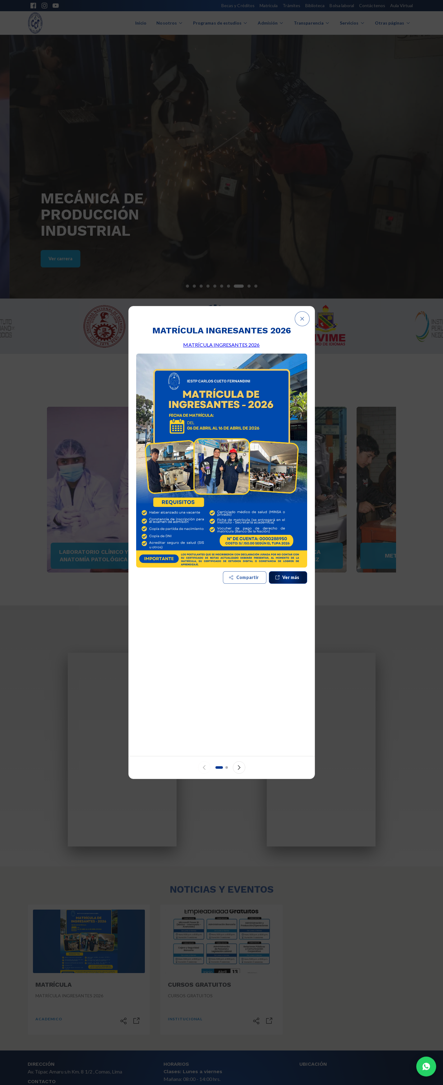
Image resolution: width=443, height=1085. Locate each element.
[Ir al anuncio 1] (219, 767)
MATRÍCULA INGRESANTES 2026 (221, 345)
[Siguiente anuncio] (239, 767)
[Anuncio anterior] (204, 767)
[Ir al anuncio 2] (226, 767)
